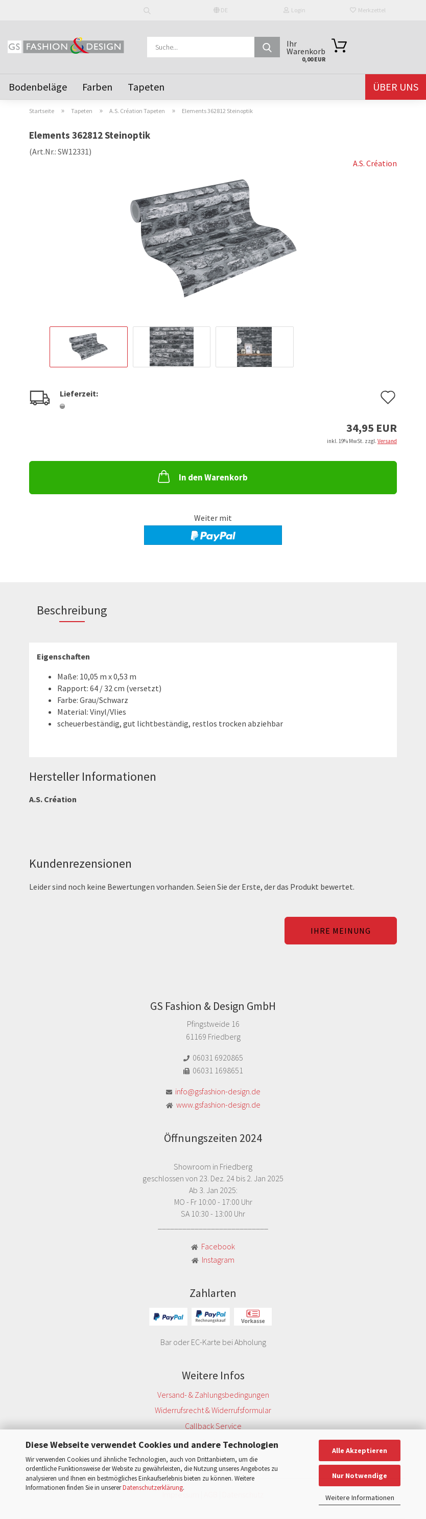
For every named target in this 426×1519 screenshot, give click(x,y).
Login (294, 10)
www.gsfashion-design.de (218, 1104)
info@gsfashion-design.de (218, 1091)
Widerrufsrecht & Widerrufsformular (213, 1410)
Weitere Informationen (359, 1497)
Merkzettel (368, 10)
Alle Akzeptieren (359, 1450)
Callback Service (213, 1426)
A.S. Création (375, 163)
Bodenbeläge (38, 86)
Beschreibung (72, 610)
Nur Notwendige (359, 1475)
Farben (97, 86)
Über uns (395, 86)
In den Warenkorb (202, 476)
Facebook (218, 1246)
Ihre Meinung (341, 931)
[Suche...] (267, 47)
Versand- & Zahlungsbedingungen (213, 1395)
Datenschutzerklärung (153, 1487)
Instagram (218, 1259)
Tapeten (146, 86)
